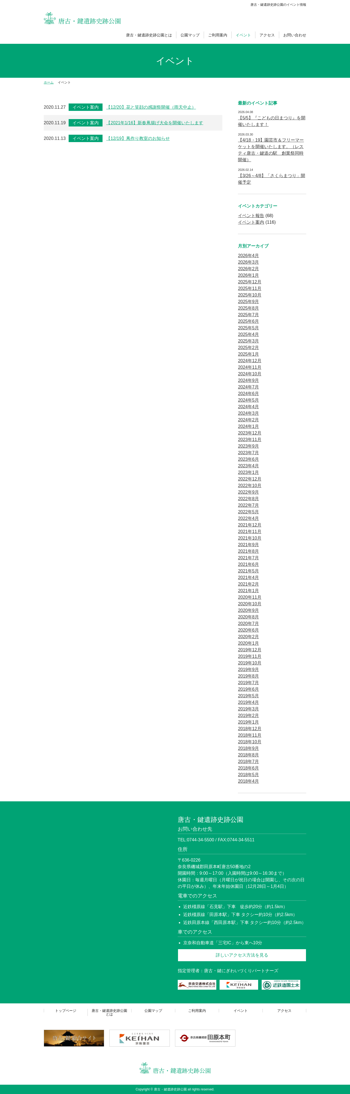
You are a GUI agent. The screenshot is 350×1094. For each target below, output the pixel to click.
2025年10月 (249, 295)
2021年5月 (248, 571)
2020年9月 (248, 610)
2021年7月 (248, 557)
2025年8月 (248, 308)
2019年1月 (248, 722)
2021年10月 (249, 538)
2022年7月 (248, 505)
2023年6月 (248, 459)
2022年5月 (248, 511)
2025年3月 (248, 341)
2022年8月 (248, 498)
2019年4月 (248, 702)
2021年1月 (248, 590)
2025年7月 (248, 314)
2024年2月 (248, 420)
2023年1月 (248, 472)
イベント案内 (85, 107)
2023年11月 (249, 439)
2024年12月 (249, 360)
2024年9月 (248, 380)
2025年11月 (249, 288)
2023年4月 (248, 465)
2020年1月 (248, 643)
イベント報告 (251, 215)
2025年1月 (248, 354)
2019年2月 (248, 715)
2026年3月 (248, 262)
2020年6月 (248, 630)
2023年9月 (248, 446)
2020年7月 (248, 623)
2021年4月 (248, 577)
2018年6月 (248, 768)
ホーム (49, 82)
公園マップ (190, 35)
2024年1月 (248, 426)
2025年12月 (249, 282)
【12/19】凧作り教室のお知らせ (138, 138)
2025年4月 (248, 334)
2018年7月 (248, 761)
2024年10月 (249, 374)
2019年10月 (249, 663)
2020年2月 (248, 636)
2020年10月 (249, 603)
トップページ (65, 1010)
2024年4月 (248, 406)
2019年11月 (249, 656)
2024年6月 (248, 393)
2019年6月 (248, 689)
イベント (243, 35)
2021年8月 (248, 551)
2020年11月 (249, 597)
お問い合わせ (294, 35)
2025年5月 (248, 328)
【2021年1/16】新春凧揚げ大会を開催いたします (154, 122)
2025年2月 (248, 347)
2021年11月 (249, 531)
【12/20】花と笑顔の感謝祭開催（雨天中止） (151, 107)
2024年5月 (248, 400)
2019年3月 (248, 709)
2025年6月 (248, 321)
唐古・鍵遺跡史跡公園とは (149, 35)
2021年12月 (249, 525)
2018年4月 (248, 781)
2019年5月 (248, 695)
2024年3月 (248, 413)
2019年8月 (248, 676)
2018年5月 (248, 774)
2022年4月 (248, 518)
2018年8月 (248, 755)
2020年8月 (248, 617)
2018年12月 (249, 728)
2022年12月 (249, 479)
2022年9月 (248, 492)
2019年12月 (249, 649)
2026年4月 (248, 255)
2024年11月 (249, 367)
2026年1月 (248, 275)
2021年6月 (248, 564)
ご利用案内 (217, 35)
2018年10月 (249, 741)
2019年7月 (248, 682)
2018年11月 (249, 735)
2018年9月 (248, 748)
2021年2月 (248, 584)
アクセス (267, 35)
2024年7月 (248, 387)
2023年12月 (249, 433)
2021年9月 (248, 544)
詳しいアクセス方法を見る (242, 955)
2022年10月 (249, 485)
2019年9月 (248, 669)
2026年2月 (248, 268)
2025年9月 (248, 301)
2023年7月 (248, 452)
